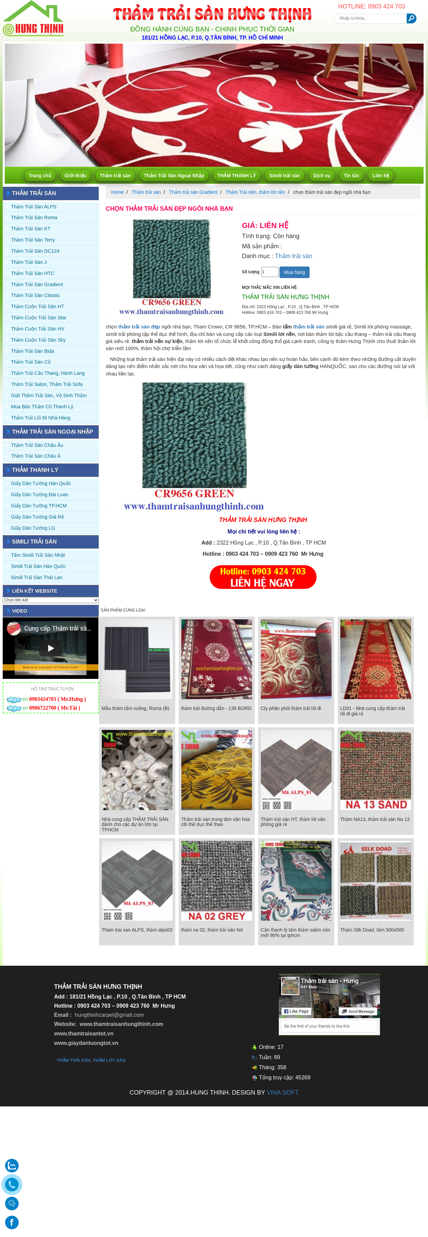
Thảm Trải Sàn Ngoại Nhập (174, 175)
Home (117, 192)
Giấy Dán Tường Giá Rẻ (37, 517)
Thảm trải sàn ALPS (34, 206)
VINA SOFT (282, 1092)
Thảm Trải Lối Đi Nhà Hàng (40, 417)
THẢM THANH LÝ (237, 175)
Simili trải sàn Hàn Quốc (38, 566)
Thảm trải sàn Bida (32, 351)
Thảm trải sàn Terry (33, 240)
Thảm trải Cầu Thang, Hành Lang (48, 373)
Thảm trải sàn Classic (35, 295)
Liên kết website (35, 591)
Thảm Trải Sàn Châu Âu (37, 445)
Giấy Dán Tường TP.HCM (39, 505)
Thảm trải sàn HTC (32, 273)
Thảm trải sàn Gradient (37, 284)
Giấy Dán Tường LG (33, 528)
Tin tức (351, 175)
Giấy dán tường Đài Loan (39, 494)
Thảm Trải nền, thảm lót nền (255, 192)
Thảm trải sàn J (29, 262)
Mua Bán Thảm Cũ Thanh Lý (42, 406)
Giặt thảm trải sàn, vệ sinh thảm (49, 395)
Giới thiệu (76, 175)
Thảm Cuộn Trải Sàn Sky (38, 340)
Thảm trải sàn (115, 175)
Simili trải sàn (284, 175)
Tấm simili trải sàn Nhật (38, 555)
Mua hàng (294, 272)
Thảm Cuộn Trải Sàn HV (38, 328)
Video (19, 611)
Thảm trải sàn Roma (34, 217)
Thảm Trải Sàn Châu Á (36, 456)
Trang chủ (40, 175)
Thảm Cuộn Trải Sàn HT (37, 306)
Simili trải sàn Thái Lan (37, 577)
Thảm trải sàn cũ (31, 362)
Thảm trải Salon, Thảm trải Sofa (47, 384)
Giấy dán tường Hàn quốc (41, 483)
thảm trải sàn (309, 326)
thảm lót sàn (109, 1060)
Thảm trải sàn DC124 (35, 251)
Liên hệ (381, 175)
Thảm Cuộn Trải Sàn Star (39, 317)
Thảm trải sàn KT (31, 228)
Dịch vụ (322, 175)
